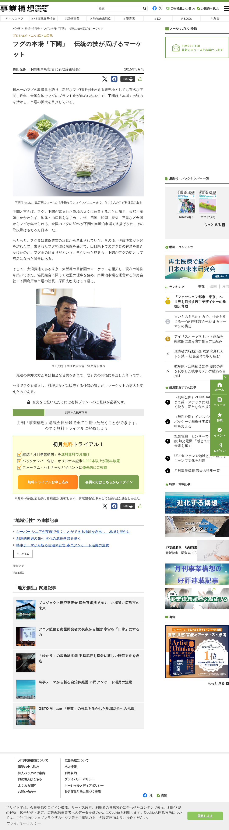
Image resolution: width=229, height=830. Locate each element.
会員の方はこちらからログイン (109, 482)
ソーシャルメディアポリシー (84, 785)
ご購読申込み (208, 8)
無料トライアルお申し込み (48, 482)
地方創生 (19, 572)
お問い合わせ (27, 791)
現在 (201, 286)
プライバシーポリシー (80, 779)
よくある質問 (27, 785)
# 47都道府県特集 (43, 18)
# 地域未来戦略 (100, 18)
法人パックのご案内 (31, 773)
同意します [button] (205, 816)
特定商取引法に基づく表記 (83, 791)
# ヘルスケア (15, 18)
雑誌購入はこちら (30, 779)
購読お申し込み (28, 766)
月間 (225, 286)
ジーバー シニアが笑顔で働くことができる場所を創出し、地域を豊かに (73, 531)
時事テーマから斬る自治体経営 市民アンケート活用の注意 (62, 545)
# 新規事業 (72, 18)
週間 (213, 286)
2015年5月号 (134, 69)
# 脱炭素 (129, 18)
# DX (158, 18)
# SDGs (186, 18)
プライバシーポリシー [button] (24, 823)
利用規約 (71, 773)
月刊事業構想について (33, 760)
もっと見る (23, 554)
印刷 (128, 79)
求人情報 (71, 766)
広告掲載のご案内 (180, 8)
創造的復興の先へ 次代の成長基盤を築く (48, 538)
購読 (162, 795)
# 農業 (215, 18)
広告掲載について (77, 760)
